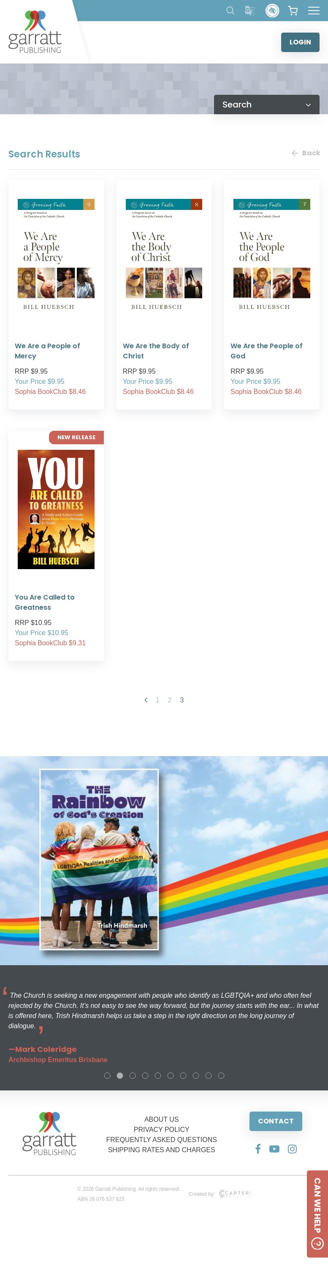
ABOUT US (161, 1119)
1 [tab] (107, 1075)
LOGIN (300, 42)
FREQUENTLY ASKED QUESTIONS (161, 1139)
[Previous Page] (145, 700)
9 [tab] (208, 1075)
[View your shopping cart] (293, 10)
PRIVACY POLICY (162, 1129)
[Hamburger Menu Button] (314, 10)
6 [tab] (170, 1075)
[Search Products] (230, 10)
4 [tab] (145, 1075)
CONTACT (276, 1121)
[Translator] (250, 11)
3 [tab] (132, 1075)
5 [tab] (158, 1075)
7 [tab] (183, 1075)
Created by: (220, 1194)
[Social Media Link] (258, 1149)
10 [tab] (221, 1075)
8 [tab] (196, 1075)
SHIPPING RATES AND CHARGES (161, 1149)
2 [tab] (120, 1075)
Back (306, 153)
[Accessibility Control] (272, 11)
